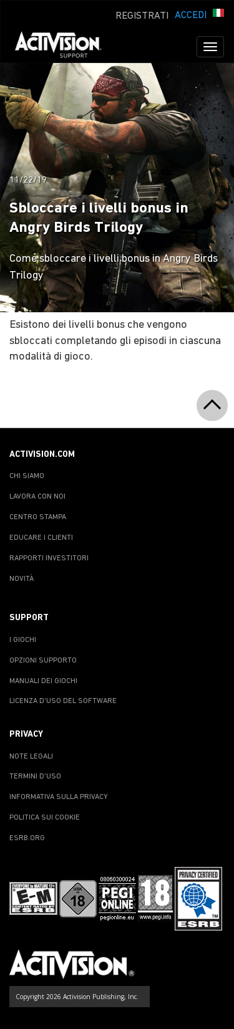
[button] (218, 14)
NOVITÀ (21, 579)
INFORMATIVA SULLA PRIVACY (58, 797)
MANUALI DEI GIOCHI (43, 681)
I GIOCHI (22, 640)
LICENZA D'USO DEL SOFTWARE (63, 701)
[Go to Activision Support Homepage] (64, 46)
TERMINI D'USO (35, 776)
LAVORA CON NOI (37, 496)
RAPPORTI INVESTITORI (49, 558)
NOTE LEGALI (31, 756)
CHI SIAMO (26, 476)
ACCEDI (191, 16)
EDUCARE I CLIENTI (41, 538)
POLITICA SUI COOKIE (44, 817)
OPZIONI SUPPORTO (43, 660)
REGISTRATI (141, 16)
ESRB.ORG (27, 838)
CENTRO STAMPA (37, 517)
